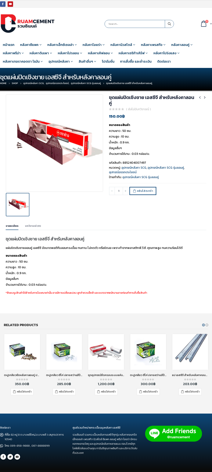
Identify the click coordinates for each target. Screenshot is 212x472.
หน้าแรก (8, 44)
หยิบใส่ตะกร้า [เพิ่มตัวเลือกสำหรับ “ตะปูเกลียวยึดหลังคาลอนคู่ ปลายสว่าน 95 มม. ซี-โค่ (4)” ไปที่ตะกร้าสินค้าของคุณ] (24, 386)
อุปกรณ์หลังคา (59, 61)
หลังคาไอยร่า (92, 44)
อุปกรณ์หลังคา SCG (133, 167)
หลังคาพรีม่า (12, 53)
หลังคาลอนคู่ (180, 44)
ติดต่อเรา (164, 61)
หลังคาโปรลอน (68, 53)
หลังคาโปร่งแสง (164, 53)
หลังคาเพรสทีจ (151, 44)
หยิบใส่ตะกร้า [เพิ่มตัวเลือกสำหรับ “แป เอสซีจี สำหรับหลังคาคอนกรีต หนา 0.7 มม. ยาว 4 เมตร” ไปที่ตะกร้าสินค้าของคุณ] (192, 386)
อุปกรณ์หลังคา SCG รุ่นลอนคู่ (166, 167)
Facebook (3, 449)
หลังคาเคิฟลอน (99, 53)
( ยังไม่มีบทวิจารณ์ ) (138, 109)
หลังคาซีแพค (29, 44)
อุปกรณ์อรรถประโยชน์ (123, 172)
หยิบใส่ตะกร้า (145, 191)
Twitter (10, 449)
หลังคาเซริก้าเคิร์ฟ (132, 53)
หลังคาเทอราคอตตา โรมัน (21, 61)
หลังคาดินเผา (39, 53)
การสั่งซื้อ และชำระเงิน (136, 61)
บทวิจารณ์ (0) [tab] (33, 220)
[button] (203, 319)
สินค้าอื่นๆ (86, 61)
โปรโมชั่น (108, 61)
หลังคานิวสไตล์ (121, 44)
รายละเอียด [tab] (12, 220)
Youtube (17, 449)
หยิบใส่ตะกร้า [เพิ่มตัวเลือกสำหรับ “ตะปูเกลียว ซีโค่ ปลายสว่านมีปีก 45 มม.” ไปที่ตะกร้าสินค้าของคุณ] (150, 386)
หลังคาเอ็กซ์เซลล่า (60, 44)
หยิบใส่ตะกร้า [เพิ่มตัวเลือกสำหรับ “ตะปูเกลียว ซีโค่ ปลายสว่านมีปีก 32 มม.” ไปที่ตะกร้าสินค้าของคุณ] (66, 386)
